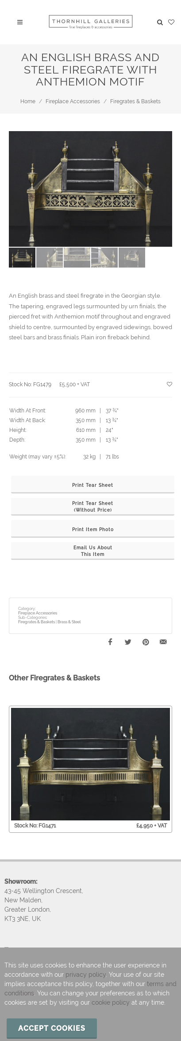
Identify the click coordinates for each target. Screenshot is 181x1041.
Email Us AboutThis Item (92, 551)
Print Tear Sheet (92, 485)
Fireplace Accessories (73, 101)
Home (27, 101)
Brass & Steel (69, 622)
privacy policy (85, 974)
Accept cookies (51, 1028)
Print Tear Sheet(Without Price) (92, 507)
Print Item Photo (93, 529)
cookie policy (111, 1002)
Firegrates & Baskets (135, 101)
